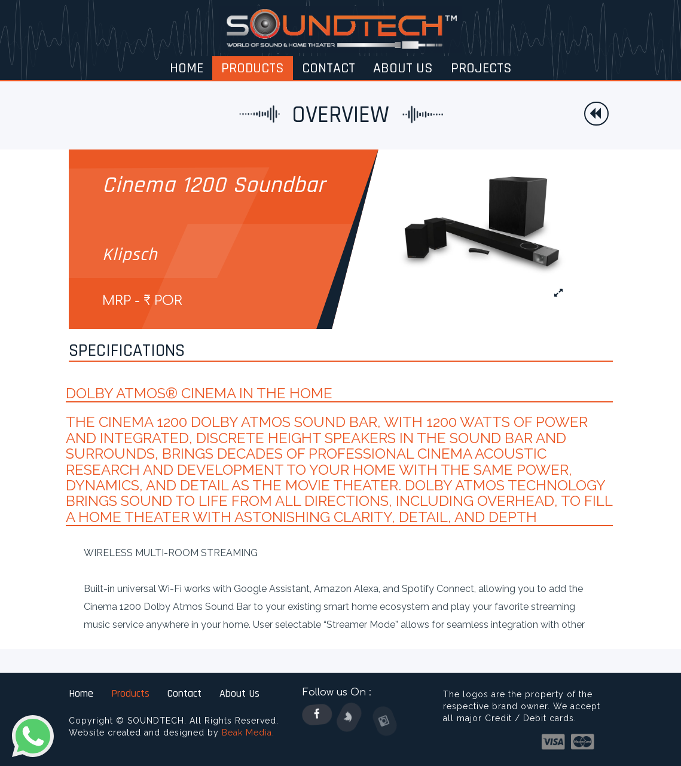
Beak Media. (248, 732)
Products (130, 693)
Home (81, 693)
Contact (184, 693)
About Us (239, 693)
